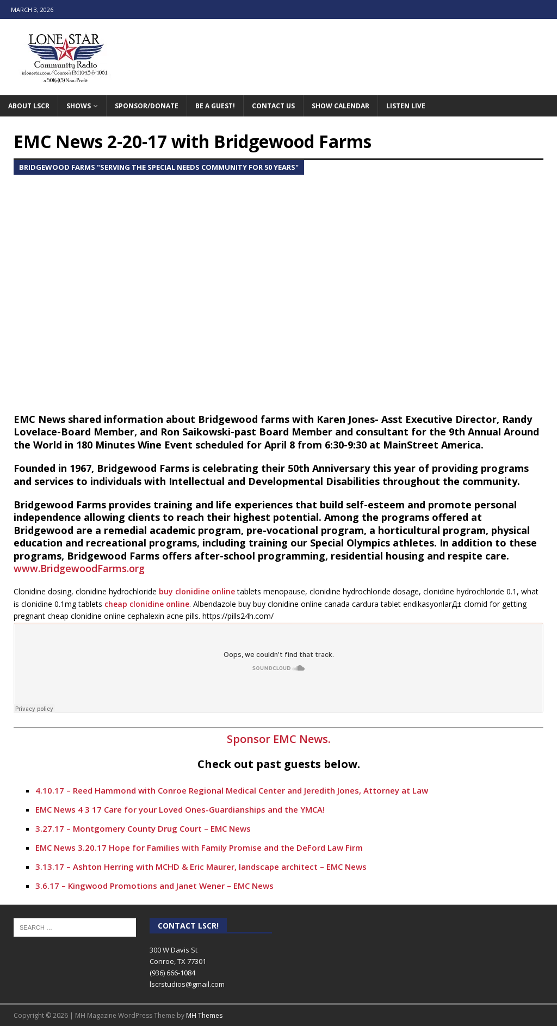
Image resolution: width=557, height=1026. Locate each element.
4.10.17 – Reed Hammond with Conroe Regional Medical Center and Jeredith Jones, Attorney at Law (231, 790)
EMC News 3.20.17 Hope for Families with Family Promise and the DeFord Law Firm (199, 847)
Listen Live (405, 105)
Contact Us (273, 105)
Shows (78, 105)
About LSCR (28, 105)
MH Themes (204, 1015)
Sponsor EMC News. (279, 739)
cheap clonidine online (146, 604)
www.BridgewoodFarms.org (79, 568)
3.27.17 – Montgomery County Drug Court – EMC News (143, 828)
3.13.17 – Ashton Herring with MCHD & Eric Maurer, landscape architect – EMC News (201, 866)
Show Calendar (340, 105)
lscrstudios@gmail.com (187, 984)
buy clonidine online (197, 591)
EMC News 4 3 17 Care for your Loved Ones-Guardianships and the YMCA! (180, 809)
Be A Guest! (215, 105)
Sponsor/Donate (146, 105)
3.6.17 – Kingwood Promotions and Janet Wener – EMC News (154, 885)
